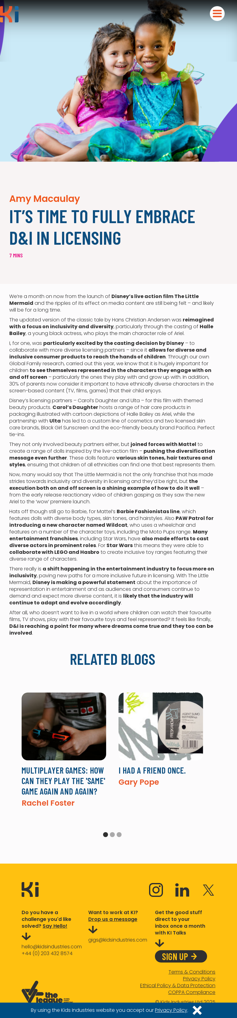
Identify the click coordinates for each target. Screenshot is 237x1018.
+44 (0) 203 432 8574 (47, 953)
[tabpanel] (64, 750)
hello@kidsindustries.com (52, 946)
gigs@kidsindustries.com (117, 939)
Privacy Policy (199, 978)
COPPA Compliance (191, 992)
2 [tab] (112, 834)
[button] (217, 13)
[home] (9, 14)
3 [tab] (119, 834)
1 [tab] (105, 834)
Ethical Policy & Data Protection (177, 985)
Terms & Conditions (191, 972)
